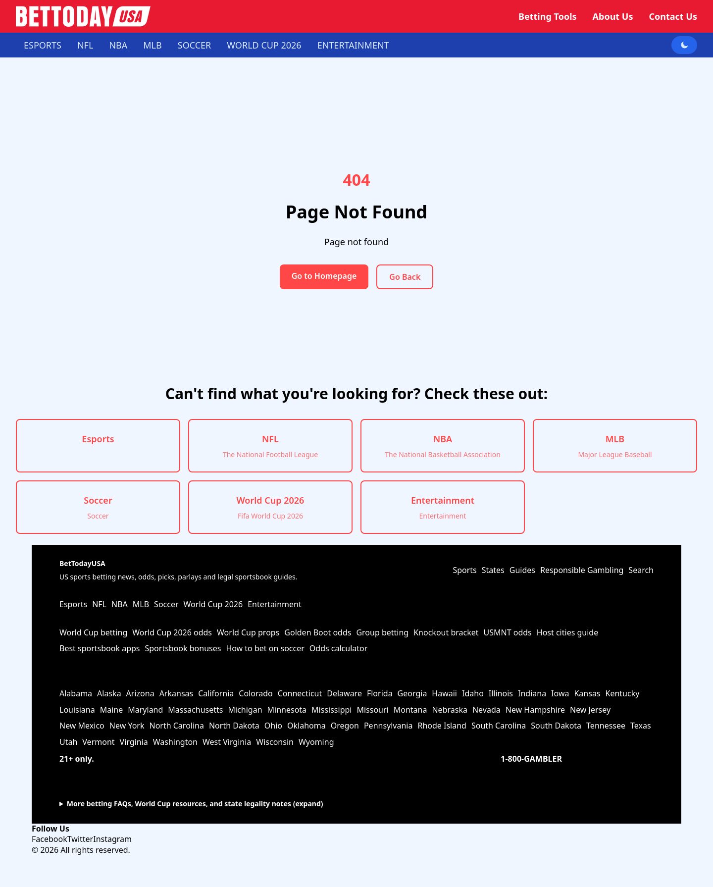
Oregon (345, 725)
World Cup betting (93, 632)
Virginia (134, 741)
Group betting (382, 632)
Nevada (486, 709)
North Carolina (176, 725)
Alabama (75, 693)
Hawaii (444, 693)
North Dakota (234, 725)
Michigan (245, 709)
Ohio (273, 725)
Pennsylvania (388, 725)
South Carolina (498, 725)
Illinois (501, 693)
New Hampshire (535, 709)
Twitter (80, 839)
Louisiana (77, 709)
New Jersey (590, 709)
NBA (118, 45)
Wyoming (316, 741)
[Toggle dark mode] (684, 45)
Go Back (404, 276)
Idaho (473, 693)
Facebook (49, 839)
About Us (613, 16)
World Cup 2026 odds (172, 632)
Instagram (112, 839)
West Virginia (227, 741)
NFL (85, 45)
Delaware (344, 693)
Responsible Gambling (581, 570)
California (216, 693)
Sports (464, 570)
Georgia (412, 693)
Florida (380, 693)
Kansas (587, 693)
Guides (522, 570)
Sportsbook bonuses (183, 648)
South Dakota (556, 725)
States (493, 570)
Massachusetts (195, 709)
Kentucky (623, 693)
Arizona (140, 693)
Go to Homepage (324, 275)
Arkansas (176, 693)
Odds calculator (338, 648)
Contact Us (673, 16)
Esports (42, 45)
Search (641, 570)
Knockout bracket (445, 632)
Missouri (372, 709)
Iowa (560, 693)
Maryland (145, 709)
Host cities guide (567, 632)
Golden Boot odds (317, 632)
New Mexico (81, 725)
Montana (410, 709)
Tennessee (605, 725)
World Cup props (248, 632)
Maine (111, 709)
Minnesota (287, 709)
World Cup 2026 (264, 45)
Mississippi (331, 709)
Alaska (109, 693)
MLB (152, 45)
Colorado (255, 693)
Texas (640, 725)
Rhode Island (441, 725)
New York (127, 725)
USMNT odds (508, 632)
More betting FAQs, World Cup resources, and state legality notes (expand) (195, 803)
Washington (175, 741)
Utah (68, 741)
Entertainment (353, 45)
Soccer (194, 45)
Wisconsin (275, 741)
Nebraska (449, 709)
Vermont (98, 741)
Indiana (532, 693)
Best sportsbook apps (99, 648)
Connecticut (300, 693)
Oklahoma (306, 725)
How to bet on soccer (265, 648)
